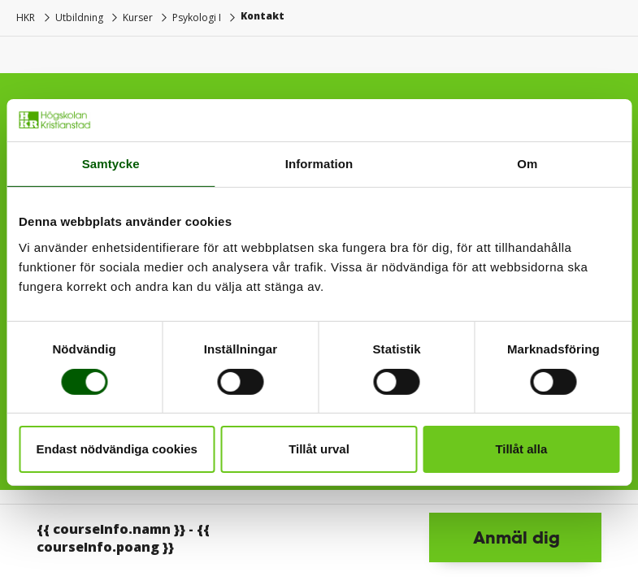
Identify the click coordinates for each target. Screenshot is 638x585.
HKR (25, 17)
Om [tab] (527, 164)
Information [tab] (319, 164)
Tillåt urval (319, 449)
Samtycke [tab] (111, 164)
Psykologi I (196, 17)
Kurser (138, 17)
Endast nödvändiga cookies (116, 449)
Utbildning (79, 17)
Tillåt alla (521, 449)
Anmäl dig (516, 537)
